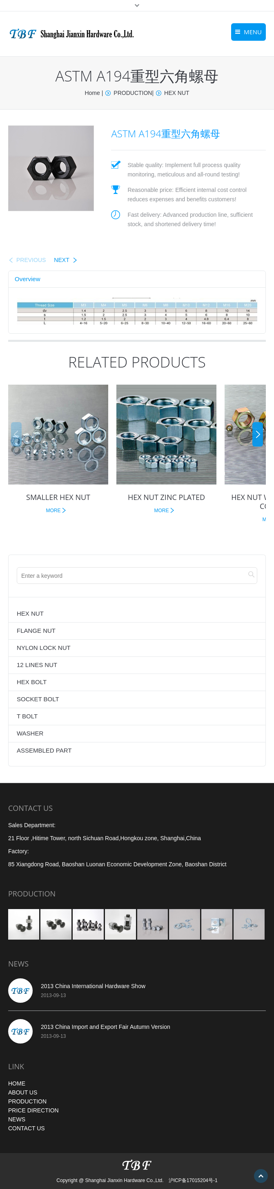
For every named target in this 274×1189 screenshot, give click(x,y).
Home (92, 93)
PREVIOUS (31, 260)
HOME (16, 1083)
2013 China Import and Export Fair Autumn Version (105, 1027)
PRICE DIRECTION (33, 1110)
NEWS (16, 1119)
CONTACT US (26, 1128)
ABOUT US (22, 1092)
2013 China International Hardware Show (93, 986)
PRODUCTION (133, 93)
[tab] (28, 279)
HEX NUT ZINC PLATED (166, 497)
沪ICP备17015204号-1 (193, 1180)
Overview (27, 278)
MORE (53, 510)
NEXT (61, 260)
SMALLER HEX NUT (58, 497)
